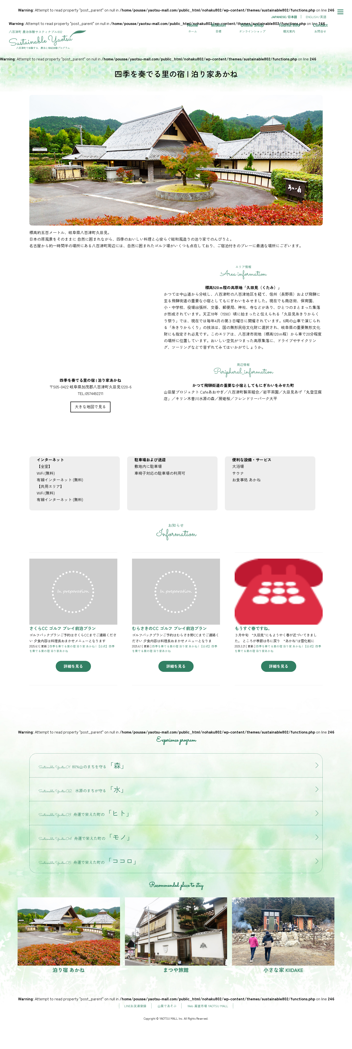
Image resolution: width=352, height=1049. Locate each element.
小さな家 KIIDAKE (283, 935)
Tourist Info (289, 28)
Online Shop (252, 28)
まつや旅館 (176, 935)
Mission (218, 28)
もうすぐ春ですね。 (253, 628)
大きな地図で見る (90, 406)
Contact (320, 28)
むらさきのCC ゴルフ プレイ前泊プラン (169, 628)
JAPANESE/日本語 (284, 16)
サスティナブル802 (48, 37)
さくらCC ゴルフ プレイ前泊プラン (62, 628)
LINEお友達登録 (135, 1006)
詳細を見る (73, 666)
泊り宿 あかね (69, 935)
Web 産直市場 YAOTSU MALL (207, 1006)
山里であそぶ (166, 1006)
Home (192, 28)
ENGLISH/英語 (316, 16)
